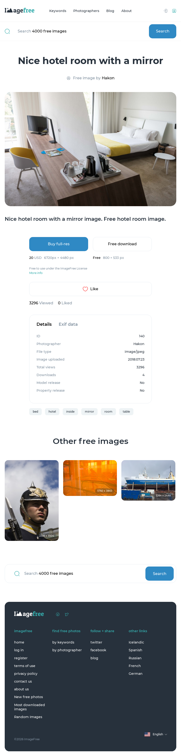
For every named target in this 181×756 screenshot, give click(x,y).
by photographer (67, 650)
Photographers (86, 11)
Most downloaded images (29, 707)
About (126, 11)
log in (19, 650)
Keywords (57, 11)
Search (162, 31)
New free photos (28, 697)
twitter (96, 642)
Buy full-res (59, 244)
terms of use (24, 666)
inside (70, 411)
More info (36, 273)
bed (35, 411)
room (108, 411)
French (135, 666)
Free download (122, 244)
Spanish (135, 650)
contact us (23, 681)
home (19, 642)
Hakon (108, 78)
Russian (135, 658)
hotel (52, 411)
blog (94, 658)
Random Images (28, 717)
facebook (98, 650)
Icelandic (136, 642)
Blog (110, 11)
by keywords (63, 642)
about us (21, 689)
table (126, 411)
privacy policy (25, 674)
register (21, 658)
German (136, 674)
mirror (89, 411)
